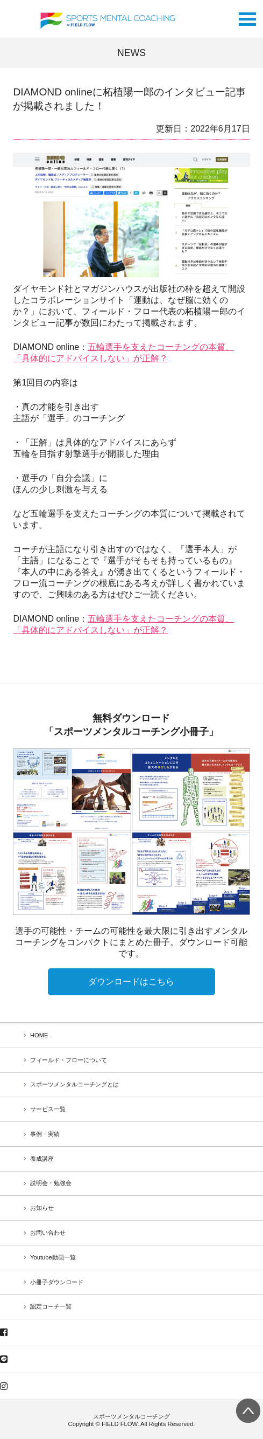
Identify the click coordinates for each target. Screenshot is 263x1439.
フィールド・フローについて (68, 1060)
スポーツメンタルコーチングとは (74, 1084)
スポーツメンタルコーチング (131, 1416)
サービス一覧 (48, 1109)
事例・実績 (45, 1134)
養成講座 (42, 1158)
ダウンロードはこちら (131, 981)
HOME (39, 1035)
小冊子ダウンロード (56, 1282)
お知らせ (42, 1207)
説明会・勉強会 (51, 1183)
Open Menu (247, 16)
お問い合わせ (48, 1232)
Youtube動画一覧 (53, 1257)
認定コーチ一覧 (51, 1306)
